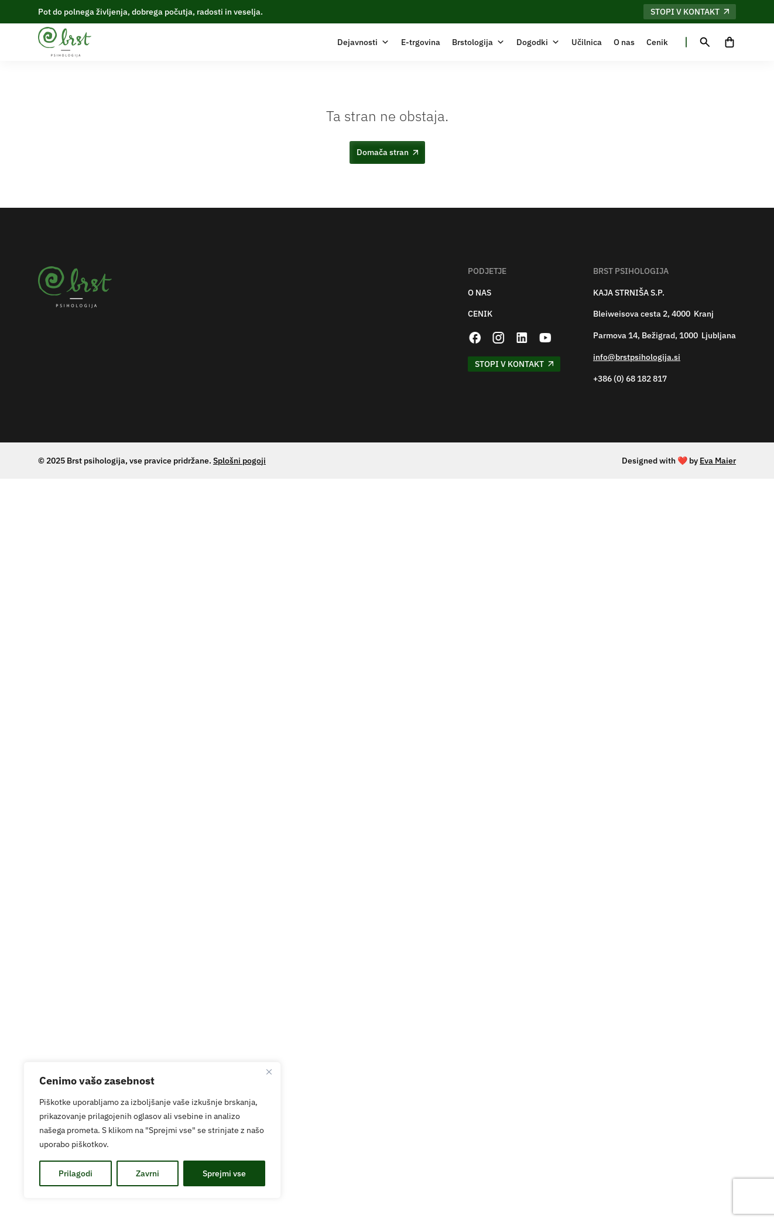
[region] (152, 1130)
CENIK (480, 314)
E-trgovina (420, 42)
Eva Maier (718, 460)
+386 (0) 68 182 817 (630, 379)
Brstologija (478, 42)
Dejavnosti (363, 42)
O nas (624, 42)
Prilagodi (76, 1173)
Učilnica (586, 42)
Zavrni (147, 1173)
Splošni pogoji (239, 460)
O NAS (479, 293)
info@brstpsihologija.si (636, 357)
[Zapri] (269, 1072)
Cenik (657, 42)
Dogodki (538, 42)
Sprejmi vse (224, 1173)
